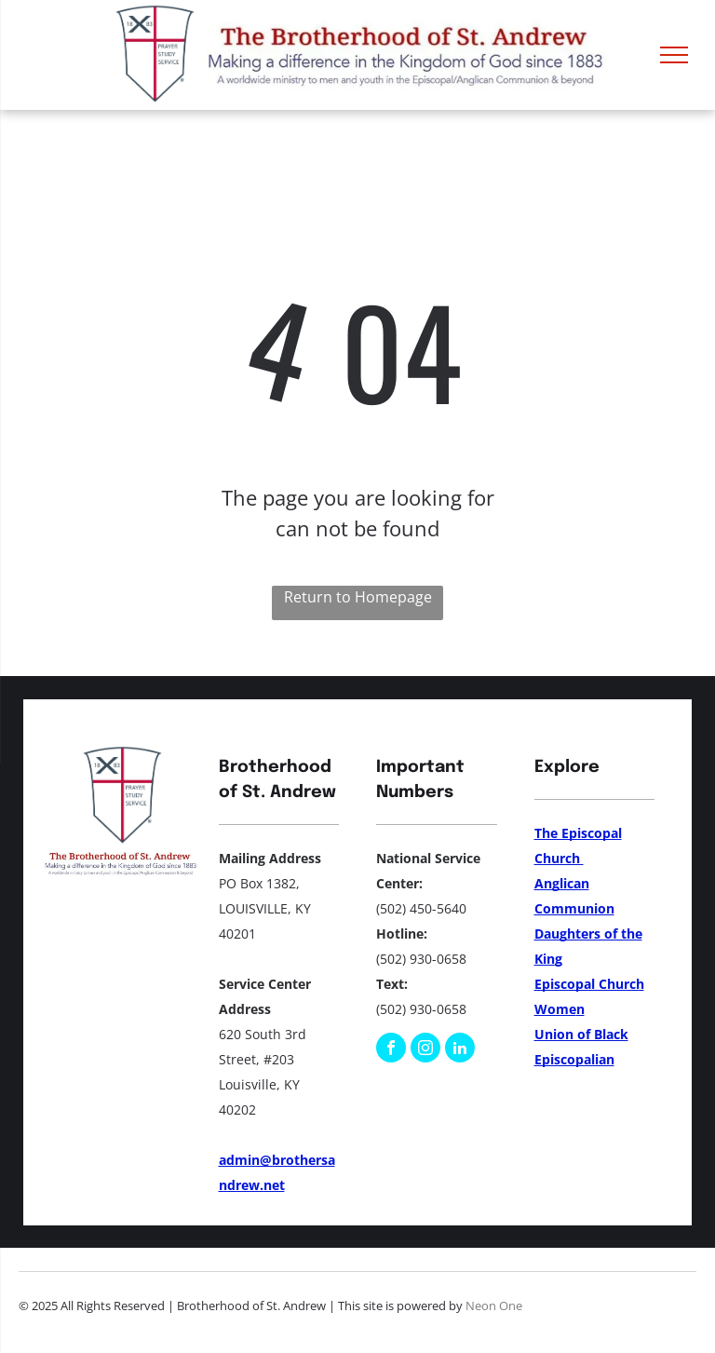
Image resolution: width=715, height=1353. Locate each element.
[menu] (674, 55)
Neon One (493, 1305)
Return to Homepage (358, 597)
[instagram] (425, 1050)
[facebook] (391, 1050)
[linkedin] (460, 1050)
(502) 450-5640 (421, 908)
